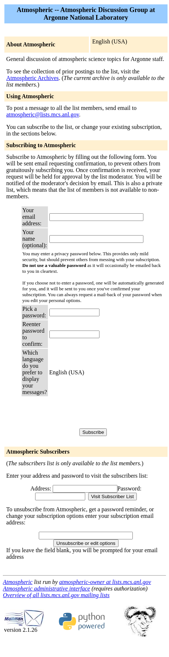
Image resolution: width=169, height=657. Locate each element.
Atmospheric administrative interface (46, 588)
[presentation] (105, 412)
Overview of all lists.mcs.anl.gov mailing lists (56, 595)
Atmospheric (18, 582)
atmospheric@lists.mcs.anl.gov (42, 114)
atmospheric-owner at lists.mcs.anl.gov (105, 582)
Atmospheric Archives (32, 78)
